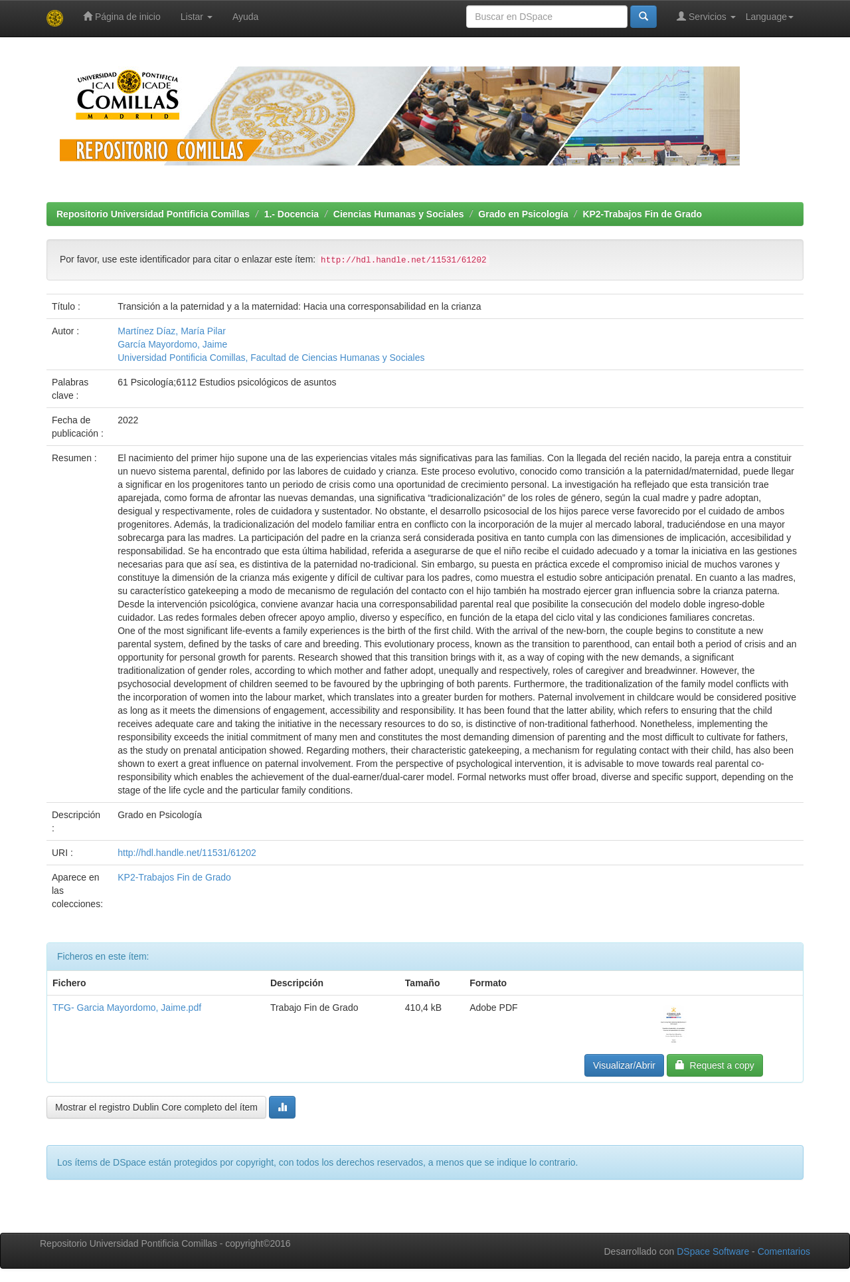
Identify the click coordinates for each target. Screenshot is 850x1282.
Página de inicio (122, 16)
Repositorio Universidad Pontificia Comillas (153, 214)
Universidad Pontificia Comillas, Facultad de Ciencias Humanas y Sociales (271, 357)
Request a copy (714, 1065)
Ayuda (245, 16)
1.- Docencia (291, 214)
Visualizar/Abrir (624, 1065)
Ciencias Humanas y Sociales (398, 214)
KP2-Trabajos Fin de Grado (642, 214)
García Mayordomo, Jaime (172, 344)
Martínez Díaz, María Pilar (172, 331)
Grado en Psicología (523, 214)
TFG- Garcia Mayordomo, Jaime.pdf (126, 1007)
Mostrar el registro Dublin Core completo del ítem (156, 1107)
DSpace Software (713, 1251)
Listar (196, 16)
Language (770, 16)
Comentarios (784, 1251)
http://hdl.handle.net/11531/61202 (187, 852)
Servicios (706, 16)
